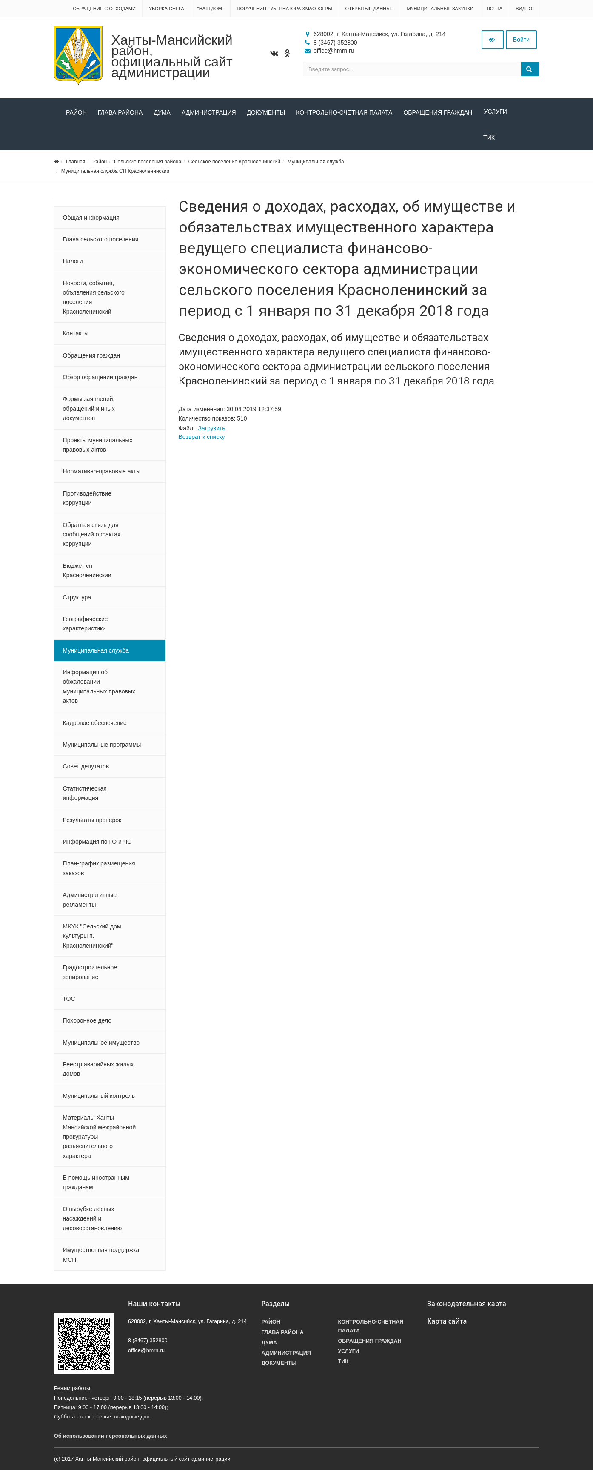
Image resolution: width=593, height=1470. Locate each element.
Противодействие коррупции (87, 500)
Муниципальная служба (316, 163)
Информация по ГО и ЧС (97, 843)
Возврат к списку (202, 438)
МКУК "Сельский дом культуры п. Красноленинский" (92, 938)
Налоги (73, 263)
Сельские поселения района (147, 163)
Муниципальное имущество (101, 1044)
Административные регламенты (90, 901)
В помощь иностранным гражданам (96, 1184)
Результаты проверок (92, 821)
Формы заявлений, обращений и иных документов (89, 411)
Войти (521, 39)
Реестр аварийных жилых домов (98, 1071)
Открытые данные (369, 8)
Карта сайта (447, 1323)
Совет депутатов (86, 768)
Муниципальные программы (102, 746)
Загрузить (211, 430)
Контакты (75, 335)
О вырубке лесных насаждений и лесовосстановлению (92, 1220)
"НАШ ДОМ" (210, 8)
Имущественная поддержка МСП (101, 1256)
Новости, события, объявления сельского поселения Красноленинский (94, 299)
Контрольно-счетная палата (344, 112)
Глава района (120, 112)
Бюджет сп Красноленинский (87, 572)
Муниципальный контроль (99, 1097)
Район (76, 112)
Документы (266, 112)
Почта (494, 8)
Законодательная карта (467, 1305)
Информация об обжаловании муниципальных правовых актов (99, 688)
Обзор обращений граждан (100, 378)
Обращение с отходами (104, 8)
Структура (77, 599)
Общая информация (91, 219)
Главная (76, 163)
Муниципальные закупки (440, 8)
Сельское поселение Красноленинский (234, 163)
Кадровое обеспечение (95, 724)
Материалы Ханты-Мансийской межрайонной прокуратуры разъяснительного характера (99, 1138)
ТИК (71, 139)
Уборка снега (166, 8)
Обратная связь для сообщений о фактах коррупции (91, 536)
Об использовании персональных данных (110, 1438)
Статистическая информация (85, 795)
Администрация (209, 112)
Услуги (494, 112)
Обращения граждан (437, 112)
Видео (524, 8)
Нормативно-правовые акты (102, 473)
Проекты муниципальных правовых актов (98, 446)
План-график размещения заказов (99, 870)
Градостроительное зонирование (90, 974)
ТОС (69, 1000)
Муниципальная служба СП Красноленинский (115, 173)
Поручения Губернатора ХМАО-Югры (284, 8)
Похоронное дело (87, 1022)
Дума (162, 112)
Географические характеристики (85, 625)
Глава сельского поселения (101, 241)
